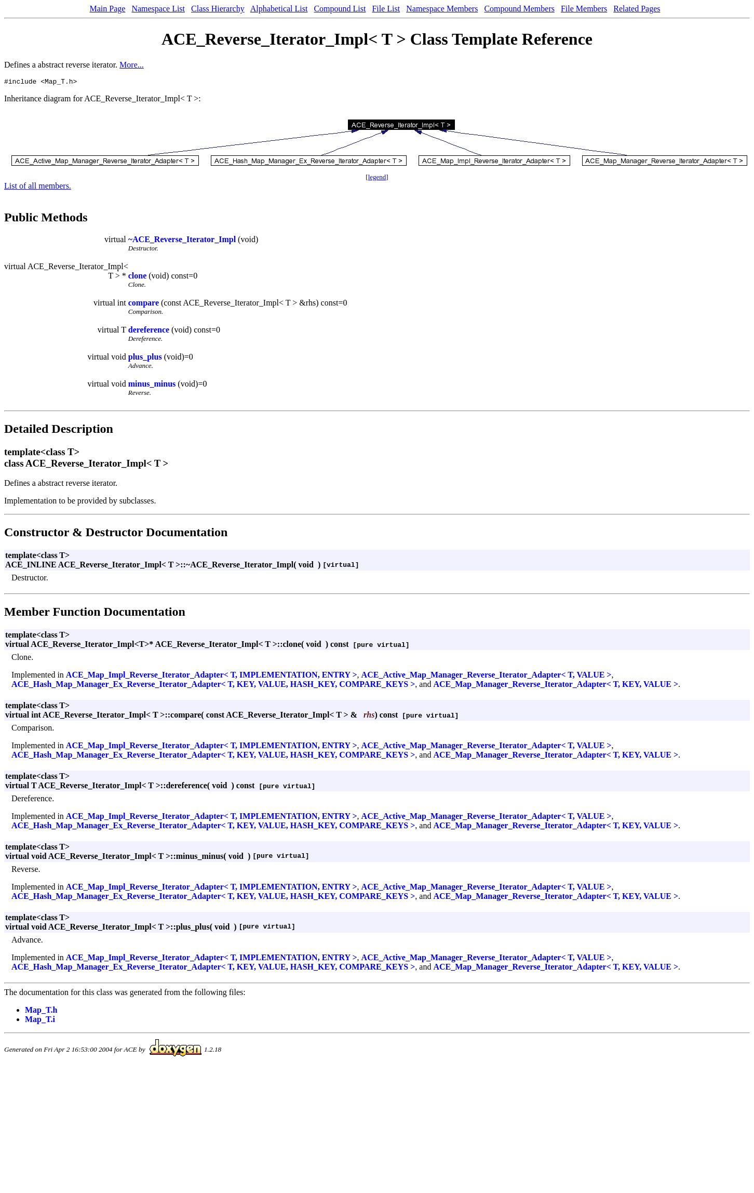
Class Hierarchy (218, 8)
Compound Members (519, 8)
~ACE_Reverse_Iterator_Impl (182, 240)
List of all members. (37, 187)
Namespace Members (442, 8)
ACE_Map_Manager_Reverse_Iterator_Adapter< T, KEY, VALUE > (555, 685)
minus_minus (152, 385)
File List (386, 8)
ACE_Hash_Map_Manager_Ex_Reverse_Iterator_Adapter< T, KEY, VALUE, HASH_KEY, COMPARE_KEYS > (213, 685)
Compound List (340, 8)
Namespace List (158, 8)
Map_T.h (41, 1011)
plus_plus (145, 358)
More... (131, 64)
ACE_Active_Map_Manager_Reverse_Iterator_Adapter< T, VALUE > (486, 676)
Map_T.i (40, 1020)
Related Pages (636, 8)
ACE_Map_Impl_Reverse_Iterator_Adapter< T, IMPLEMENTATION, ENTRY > (211, 676)
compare (143, 304)
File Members (584, 8)
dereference (148, 331)
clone (137, 277)
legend (377, 178)
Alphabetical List (279, 8)
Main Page (108, 8)
